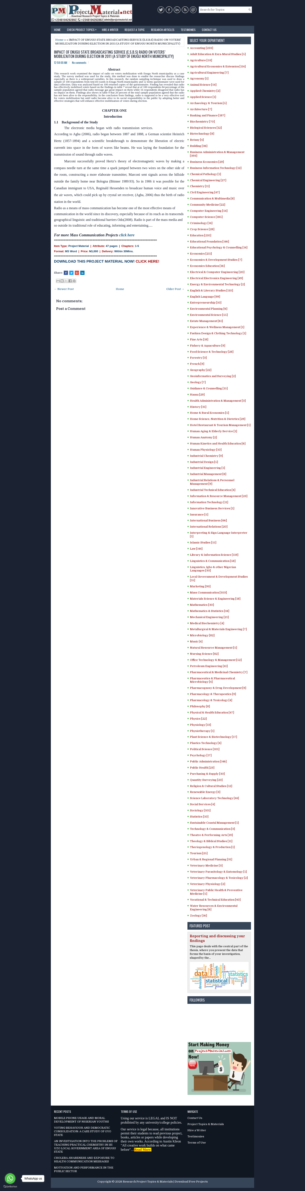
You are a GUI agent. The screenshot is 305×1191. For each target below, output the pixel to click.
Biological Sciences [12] (206, 127)
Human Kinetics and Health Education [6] (217, 443)
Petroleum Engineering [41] (209, 666)
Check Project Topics (83, 29)
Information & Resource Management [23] (218, 496)
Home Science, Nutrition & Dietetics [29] (217, 419)
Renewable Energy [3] (205, 792)
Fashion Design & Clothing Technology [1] (218, 333)
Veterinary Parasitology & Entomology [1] (218, 871)
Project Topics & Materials (205, 1124)
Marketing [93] (200, 586)
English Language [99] (205, 296)
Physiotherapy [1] (202, 731)
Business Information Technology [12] (215, 168)
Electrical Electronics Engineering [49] (216, 278)
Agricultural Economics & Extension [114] (218, 66)
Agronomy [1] (199, 78)
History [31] (198, 406)
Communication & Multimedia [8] (212, 198)
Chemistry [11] (200, 186)
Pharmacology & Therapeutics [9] (213, 694)
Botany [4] (197, 139)
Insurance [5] (199, 514)
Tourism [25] (199, 853)
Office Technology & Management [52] (216, 660)
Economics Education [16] (207, 265)
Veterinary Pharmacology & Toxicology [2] (219, 877)
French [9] (197, 363)
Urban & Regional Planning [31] (211, 859)
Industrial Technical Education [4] (212, 490)
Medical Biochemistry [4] (207, 623)
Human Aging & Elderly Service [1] (213, 431)
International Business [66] (208, 520)
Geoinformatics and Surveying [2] (213, 376)
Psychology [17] (201, 755)
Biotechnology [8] (202, 133)
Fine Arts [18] (199, 339)
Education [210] (200, 235)
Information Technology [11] (209, 502)
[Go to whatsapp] (10, 1178)
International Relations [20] (208, 526)
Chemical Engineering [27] (208, 180)
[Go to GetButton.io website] (10, 1186)
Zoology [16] (198, 915)
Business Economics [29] (207, 161)
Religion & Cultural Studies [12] (211, 786)
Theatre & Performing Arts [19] (211, 835)
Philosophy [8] (200, 706)
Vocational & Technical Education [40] (215, 899)
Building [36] (198, 146)
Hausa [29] (197, 394)
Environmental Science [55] (209, 314)
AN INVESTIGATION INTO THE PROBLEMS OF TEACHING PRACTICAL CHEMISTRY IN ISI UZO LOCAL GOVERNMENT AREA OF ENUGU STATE (86, 1146)
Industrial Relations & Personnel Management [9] (212, 482)
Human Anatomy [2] (203, 437)
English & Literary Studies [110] (211, 290)
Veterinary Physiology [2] (207, 884)
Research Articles (162, 29)
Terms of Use (196, 1142)
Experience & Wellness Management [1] (217, 327)
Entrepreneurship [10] (205, 302)
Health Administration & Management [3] (218, 400)
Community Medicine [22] (207, 204)
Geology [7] (198, 382)
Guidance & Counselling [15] (209, 388)
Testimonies (188, 29)
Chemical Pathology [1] (205, 174)
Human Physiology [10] (206, 449)
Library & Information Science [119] (214, 554)
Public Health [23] (202, 767)
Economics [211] (201, 253)
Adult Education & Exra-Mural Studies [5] (218, 54)
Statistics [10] (199, 816)
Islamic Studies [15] (203, 542)
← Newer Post (64, 289)
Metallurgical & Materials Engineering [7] (218, 629)
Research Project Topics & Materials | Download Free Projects (165, 1181)
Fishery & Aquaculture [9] (207, 345)
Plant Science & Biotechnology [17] (213, 736)
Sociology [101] (200, 810)
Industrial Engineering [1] (207, 467)
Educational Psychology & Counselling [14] (218, 247)
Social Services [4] (202, 804)
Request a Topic (135, 29)
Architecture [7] (201, 109)
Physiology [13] (200, 724)
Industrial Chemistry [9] (206, 455)
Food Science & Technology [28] (211, 351)
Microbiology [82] (202, 635)
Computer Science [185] (206, 217)
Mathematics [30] (202, 604)
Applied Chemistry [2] (205, 90)
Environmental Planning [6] (208, 308)
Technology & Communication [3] (212, 828)
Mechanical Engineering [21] (209, 617)
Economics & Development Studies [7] (216, 259)
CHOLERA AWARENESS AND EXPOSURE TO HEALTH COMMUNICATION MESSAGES (84, 1159)
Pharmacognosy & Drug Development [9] (218, 688)
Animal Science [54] (203, 84)
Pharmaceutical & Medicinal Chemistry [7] (218, 672)
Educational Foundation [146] (209, 241)
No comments (79, 62)
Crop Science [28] (202, 229)
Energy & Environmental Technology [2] (217, 284)
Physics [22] (198, 718)
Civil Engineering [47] (205, 192)
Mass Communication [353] (208, 592)
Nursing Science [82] (204, 653)
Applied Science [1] (203, 97)
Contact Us (209, 29)
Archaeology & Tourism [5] (208, 103)
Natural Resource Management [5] (213, 647)
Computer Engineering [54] (208, 210)
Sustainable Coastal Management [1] (214, 822)
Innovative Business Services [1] (212, 508)
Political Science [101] (204, 749)
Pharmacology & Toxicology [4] (211, 700)
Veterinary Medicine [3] (206, 865)
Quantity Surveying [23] (206, 779)
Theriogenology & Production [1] (212, 847)
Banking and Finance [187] (207, 115)
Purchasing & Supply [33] (207, 773)
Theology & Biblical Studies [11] (211, 841)
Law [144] (196, 548)
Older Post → (175, 289)
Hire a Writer (110, 29)
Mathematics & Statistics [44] (209, 611)
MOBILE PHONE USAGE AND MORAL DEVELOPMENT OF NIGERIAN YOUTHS (81, 1119)
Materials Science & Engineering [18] (215, 598)
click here (126, 235)
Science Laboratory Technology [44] (214, 798)
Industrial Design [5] (204, 462)
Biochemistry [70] (202, 121)
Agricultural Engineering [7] (209, 72)
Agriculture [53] (201, 60)
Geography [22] (200, 370)
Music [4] (196, 641)
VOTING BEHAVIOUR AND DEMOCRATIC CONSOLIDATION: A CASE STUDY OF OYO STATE (82, 1131)
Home (57, 29)
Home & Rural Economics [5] (209, 412)
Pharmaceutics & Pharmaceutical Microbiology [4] (212, 680)
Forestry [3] (198, 357)
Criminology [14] (201, 223)
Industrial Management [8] (208, 474)
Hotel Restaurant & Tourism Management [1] (220, 425)
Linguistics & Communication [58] (213, 561)
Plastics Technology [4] (205, 743)
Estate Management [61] (206, 321)
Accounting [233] (201, 48)
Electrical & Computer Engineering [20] (217, 272)
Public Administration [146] (208, 761)
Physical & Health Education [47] (212, 712)
